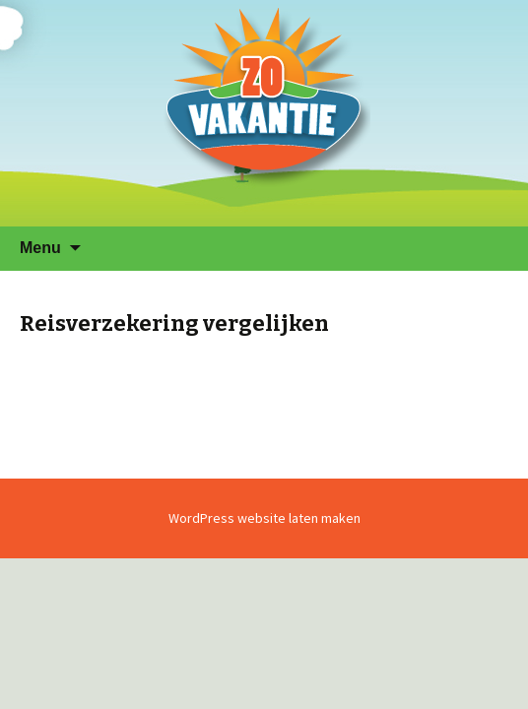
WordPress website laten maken (264, 518)
